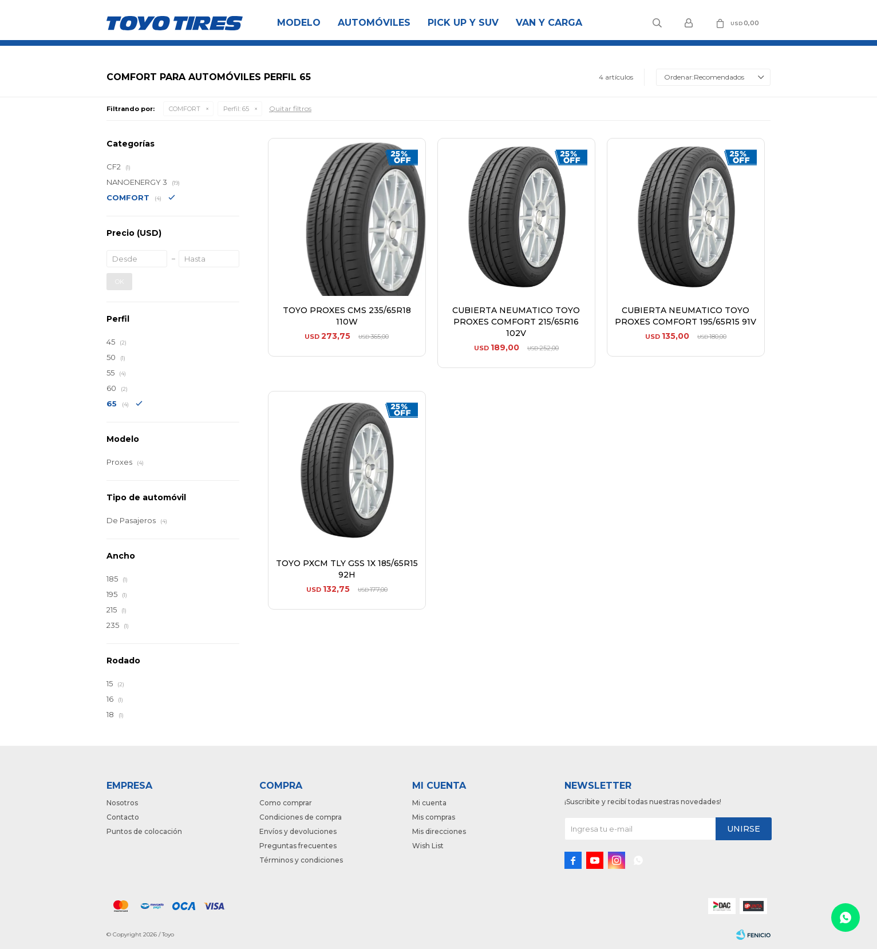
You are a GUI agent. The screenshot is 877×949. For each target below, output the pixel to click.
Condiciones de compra (300, 817)
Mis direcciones (439, 831)
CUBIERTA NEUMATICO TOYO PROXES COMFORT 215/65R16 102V (516, 321)
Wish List (428, 845)
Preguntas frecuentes (298, 845)
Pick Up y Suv (463, 22)
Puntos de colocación (144, 831)
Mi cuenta (429, 802)
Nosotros (122, 802)
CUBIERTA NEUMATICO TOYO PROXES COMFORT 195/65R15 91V (685, 316)
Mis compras (433, 817)
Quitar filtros (290, 108)
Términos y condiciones (301, 860)
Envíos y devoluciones (298, 831)
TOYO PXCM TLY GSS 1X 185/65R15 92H (347, 569)
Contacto (122, 817)
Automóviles (374, 22)
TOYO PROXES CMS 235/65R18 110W (347, 316)
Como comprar (285, 802)
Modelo (299, 22)
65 (236, 109)
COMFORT (184, 109)
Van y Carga (549, 22)
